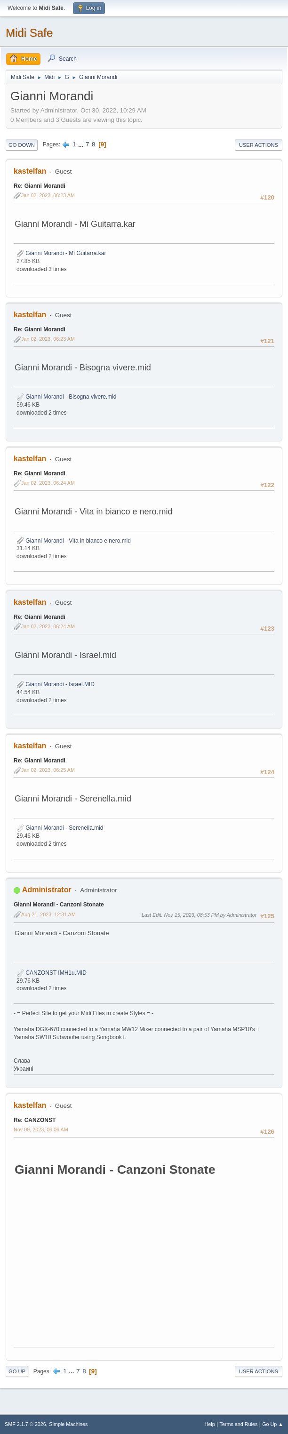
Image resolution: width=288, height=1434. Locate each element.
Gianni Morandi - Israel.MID (55, 684)
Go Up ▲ (272, 1424)
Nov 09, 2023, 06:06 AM (41, 1129)
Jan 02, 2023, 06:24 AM (48, 483)
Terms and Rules (239, 1424)
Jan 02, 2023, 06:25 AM (48, 770)
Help (210, 1424)
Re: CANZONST (35, 1120)
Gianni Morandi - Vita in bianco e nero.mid (73, 540)
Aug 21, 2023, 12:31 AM (48, 914)
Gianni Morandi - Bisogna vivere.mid (66, 396)
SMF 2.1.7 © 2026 (25, 1424)
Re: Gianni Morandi (39, 186)
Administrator (47, 890)
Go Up (16, 1371)
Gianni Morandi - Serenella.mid (60, 828)
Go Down (21, 145)
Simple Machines (68, 1424)
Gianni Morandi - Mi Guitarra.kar (61, 253)
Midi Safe (29, 32)
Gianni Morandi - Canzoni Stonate (59, 904)
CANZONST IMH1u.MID (51, 972)
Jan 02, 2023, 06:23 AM (48, 195)
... (81, 144)
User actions (258, 145)
